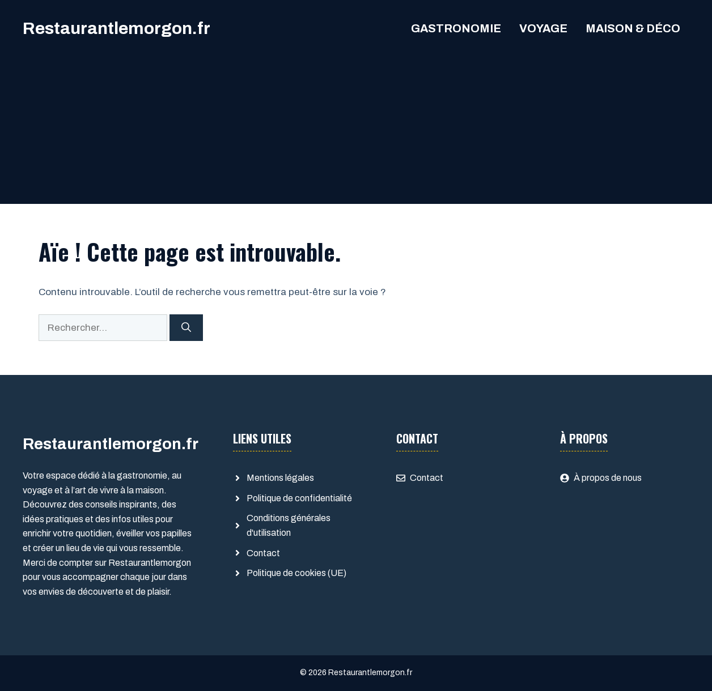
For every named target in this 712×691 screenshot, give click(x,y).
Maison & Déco (633, 28)
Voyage (543, 28)
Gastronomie (456, 28)
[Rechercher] (186, 328)
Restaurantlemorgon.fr (116, 28)
